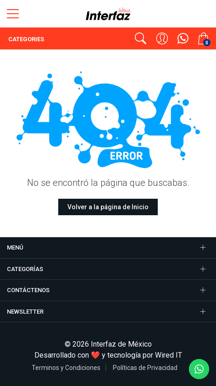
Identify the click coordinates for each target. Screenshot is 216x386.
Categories (25, 39)
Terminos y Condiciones (66, 367)
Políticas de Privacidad (145, 367)
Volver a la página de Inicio (108, 207)
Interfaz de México (121, 344)
